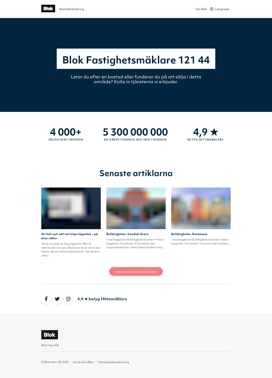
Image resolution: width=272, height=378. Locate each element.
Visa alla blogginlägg (136, 272)
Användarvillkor (83, 362)
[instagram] (68, 299)
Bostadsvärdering (71, 9)
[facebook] (46, 299)
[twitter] (57, 299)
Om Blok (201, 9)
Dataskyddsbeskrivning (113, 362)
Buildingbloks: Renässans (189, 234)
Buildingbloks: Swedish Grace (127, 234)
